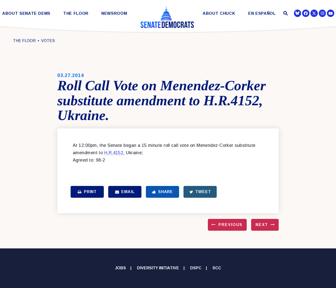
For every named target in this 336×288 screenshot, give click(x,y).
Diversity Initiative (157, 268)
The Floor (76, 13)
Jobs (120, 268)
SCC (217, 268)
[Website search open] (285, 14)
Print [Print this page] (87, 192)
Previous (230, 225)
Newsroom (114, 13)
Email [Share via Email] (125, 192)
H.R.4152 (113, 152)
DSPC (195, 268)
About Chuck (219, 13)
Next (262, 225)
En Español (262, 13)
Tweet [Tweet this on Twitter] (200, 192)
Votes (48, 41)
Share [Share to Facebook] (162, 192)
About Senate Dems (26, 13)
